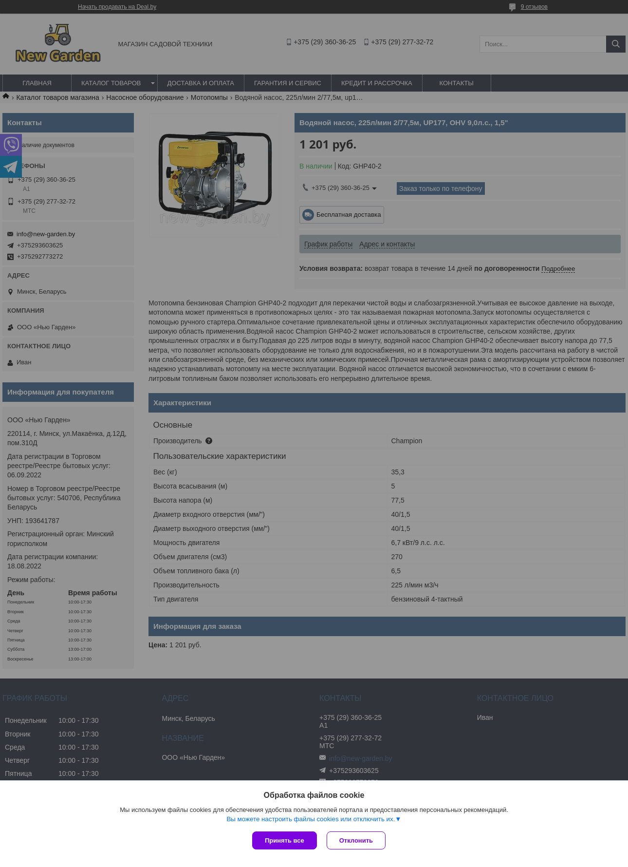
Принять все (284, 840)
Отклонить (356, 840)
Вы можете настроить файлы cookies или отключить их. (310, 819)
